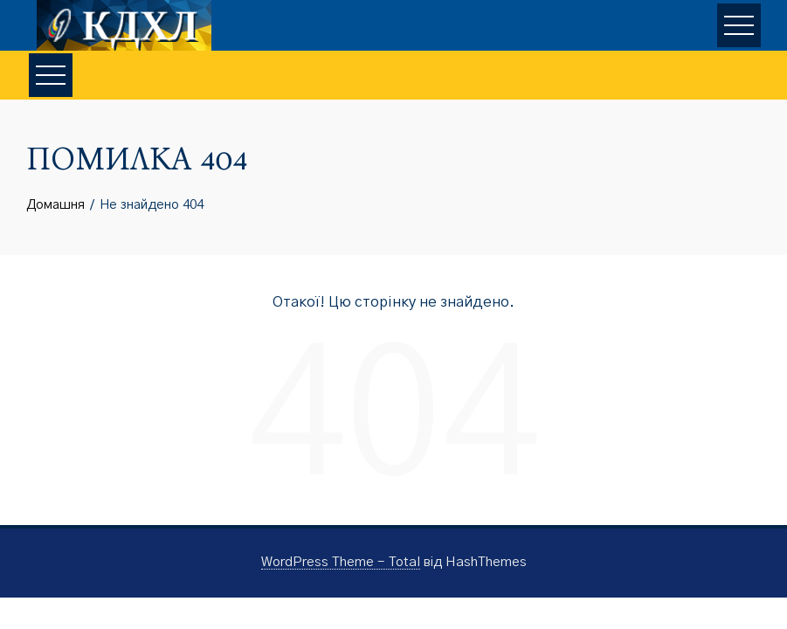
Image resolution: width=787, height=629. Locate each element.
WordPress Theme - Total (340, 562)
